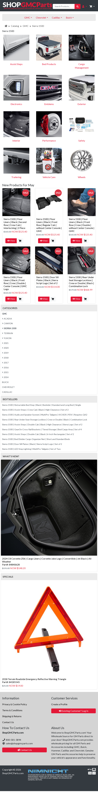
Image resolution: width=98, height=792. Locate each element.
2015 (5, 372)
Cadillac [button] (56, 17)
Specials (8, 576)
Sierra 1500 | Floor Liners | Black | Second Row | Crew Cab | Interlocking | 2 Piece (15, 223)
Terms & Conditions (12, 710)
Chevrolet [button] (41, 17)
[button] (84, 6)
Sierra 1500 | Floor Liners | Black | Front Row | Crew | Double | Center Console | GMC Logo (15, 283)
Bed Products (49, 64)
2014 (5, 377)
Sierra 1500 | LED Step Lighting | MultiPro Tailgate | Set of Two (31, 449)
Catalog (15, 25)
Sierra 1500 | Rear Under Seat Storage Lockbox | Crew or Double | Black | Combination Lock (81, 282)
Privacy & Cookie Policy (14, 704)
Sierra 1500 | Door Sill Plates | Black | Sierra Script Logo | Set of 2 (47, 280)
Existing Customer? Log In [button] (73, 710)
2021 (5, 343)
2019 (5, 352)
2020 (5, 348)
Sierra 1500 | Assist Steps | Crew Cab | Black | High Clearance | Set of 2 (35, 409)
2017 (5, 362)
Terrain (7, 333)
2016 (5, 367)
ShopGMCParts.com (13, 773)
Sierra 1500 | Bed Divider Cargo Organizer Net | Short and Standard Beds (36, 439)
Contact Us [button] (24, 749)
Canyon (7, 323)
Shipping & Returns (12, 716)
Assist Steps (16, 64)
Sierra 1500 (38, 25)
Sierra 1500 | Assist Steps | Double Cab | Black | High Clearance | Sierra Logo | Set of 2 (42, 424)
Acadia (7, 318)
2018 (5, 357)
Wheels (81, 177)
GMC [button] (27, 17)
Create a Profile (59, 704)
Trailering (16, 177)
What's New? (11, 456)
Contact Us (8, 722)
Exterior (82, 104)
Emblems (49, 104)
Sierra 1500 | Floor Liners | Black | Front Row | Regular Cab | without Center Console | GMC (49, 225)
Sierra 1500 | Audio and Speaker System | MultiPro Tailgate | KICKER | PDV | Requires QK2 (44, 414)
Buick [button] (69, 17)
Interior (16, 140)
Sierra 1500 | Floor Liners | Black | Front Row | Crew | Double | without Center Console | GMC (81, 225)
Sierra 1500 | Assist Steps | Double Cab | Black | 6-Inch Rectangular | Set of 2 (38, 434)
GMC (26, 25)
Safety (81, 140)
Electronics (16, 104)
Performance (49, 140)
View (11, 240)
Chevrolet (8, 387)
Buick (5, 382)
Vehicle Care (49, 177)
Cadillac (7, 392)
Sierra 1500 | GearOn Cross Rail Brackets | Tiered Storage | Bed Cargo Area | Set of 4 (42, 429)
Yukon (6, 338)
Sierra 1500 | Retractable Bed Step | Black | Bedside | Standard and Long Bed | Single (41, 405)
